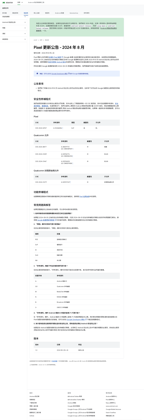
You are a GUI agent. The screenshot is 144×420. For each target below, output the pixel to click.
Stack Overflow (111, 412)
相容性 (47, 13)
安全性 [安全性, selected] (26, 13)
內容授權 (54, 361)
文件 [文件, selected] (18, 2)
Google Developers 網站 (59, 74)
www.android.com (112, 406)
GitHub (32, 416)
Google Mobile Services (113, 409)
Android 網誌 (72, 403)
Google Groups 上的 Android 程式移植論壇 (81, 416)
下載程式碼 (33, 403)
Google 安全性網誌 (74, 406)
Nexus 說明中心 (111, 403)
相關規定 (32, 400)
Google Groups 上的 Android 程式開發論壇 (81, 412)
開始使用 (15, 13)
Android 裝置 (59, 13)
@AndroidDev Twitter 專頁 (76, 400)
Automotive (74, 13)
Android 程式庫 (34, 396)
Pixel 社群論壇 (84, 197)
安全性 (47, 40)
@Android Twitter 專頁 (75, 396)
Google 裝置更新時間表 (45, 220)
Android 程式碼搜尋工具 (36, 2)
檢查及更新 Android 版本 (57, 62)
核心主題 (37, 13)
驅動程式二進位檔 (35, 412)
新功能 (4, 13)
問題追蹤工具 (110, 416)
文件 (41, 40)
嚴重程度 (45, 106)
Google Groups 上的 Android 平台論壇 (80, 409)
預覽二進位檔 (34, 406)
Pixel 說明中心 (110, 400)
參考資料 (86, 13)
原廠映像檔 (33, 409)
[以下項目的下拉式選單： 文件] (23, 2)
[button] (12, 16)
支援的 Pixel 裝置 (55, 57)
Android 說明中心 (111, 396)
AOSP (35, 40)
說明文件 (5, 8)
